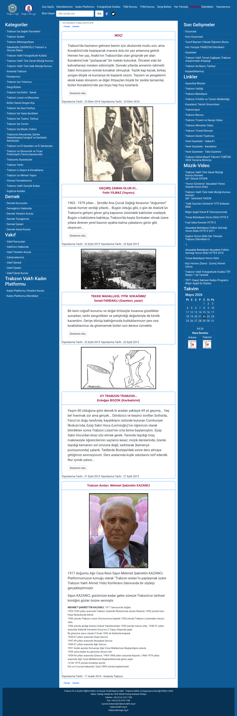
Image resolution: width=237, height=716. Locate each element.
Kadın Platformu (84, 6)
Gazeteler (190, 52)
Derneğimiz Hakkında (19, 208)
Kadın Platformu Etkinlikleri (22, 296)
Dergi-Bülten (164, 6)
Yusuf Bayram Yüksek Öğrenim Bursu (207, 42)
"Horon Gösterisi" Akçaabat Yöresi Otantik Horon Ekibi (205, 185)
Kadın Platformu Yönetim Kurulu (25, 290)
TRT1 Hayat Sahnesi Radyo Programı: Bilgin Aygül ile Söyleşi (207, 282)
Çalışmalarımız (15, 257)
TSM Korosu (130, 6)
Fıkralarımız (13, 76)
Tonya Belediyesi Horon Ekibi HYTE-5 (206, 217)
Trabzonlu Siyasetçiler (19, 159)
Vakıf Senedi (14, 262)
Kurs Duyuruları (194, 36)
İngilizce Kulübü (16, 191)
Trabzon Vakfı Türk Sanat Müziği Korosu (30, 60)
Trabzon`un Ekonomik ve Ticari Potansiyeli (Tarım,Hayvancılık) (25, 153)
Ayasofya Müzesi (195, 83)
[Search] (75, 14)
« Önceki (66, 26)
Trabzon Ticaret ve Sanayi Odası (204, 120)
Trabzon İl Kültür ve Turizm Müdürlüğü (207, 99)
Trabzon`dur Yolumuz (19, 81)
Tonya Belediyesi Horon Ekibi (202, 258)
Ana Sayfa (48, 6)
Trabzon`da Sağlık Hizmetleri (23, 31)
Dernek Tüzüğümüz (18, 218)
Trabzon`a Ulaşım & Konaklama (25, 170)
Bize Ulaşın (48, 13)
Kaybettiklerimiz (194, 71)
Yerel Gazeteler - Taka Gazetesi (203, 151)
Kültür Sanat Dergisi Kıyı (21, 102)
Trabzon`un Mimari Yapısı (22, 175)
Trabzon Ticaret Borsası (199, 130)
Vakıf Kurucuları (16, 241)
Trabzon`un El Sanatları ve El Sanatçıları (30, 146)
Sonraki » (76, 26)
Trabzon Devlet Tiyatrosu (199, 136)
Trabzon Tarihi (15, 164)
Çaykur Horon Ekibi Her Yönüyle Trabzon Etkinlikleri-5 (203, 238)
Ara (99, 13)
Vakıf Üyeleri (14, 267)
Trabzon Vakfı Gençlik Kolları (23, 185)
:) (186, 244)
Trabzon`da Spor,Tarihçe (21, 108)
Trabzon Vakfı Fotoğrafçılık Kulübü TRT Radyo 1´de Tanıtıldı (208, 273)
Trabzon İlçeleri (16, 36)
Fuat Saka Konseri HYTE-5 (200, 222)
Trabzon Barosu (194, 114)
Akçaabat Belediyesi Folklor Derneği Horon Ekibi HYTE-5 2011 (206, 229)
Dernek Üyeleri (15, 224)
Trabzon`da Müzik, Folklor (22, 129)
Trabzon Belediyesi (196, 93)
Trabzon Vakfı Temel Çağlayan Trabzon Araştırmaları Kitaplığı (208, 59)
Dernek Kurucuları (17, 203)
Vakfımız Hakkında (18, 246)
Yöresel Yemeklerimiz (19, 180)
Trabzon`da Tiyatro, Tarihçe (22, 118)
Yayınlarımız (223, 6)
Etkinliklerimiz (64, 6)
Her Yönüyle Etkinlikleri (193, 6)
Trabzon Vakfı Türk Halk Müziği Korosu (29, 66)
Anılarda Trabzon (16, 71)
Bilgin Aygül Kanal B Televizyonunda (206, 212)
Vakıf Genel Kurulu (17, 273)
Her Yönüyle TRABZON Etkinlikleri (204, 47)
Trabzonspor (192, 109)
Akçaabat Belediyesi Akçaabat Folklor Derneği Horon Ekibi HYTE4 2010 (207, 251)
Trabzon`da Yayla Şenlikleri (22, 113)
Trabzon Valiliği (194, 88)
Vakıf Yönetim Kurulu (19, 252)
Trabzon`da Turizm (18, 124)
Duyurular (191, 31)
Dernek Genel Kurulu (18, 229)
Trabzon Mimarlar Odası (199, 125)
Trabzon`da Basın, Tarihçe (200, 66)
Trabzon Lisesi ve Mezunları (23, 97)
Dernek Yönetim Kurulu (20, 213)
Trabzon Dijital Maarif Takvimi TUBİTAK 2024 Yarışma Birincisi (208, 158)
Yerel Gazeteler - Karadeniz (201, 146)
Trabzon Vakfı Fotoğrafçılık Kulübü (27, 55)
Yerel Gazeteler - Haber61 (200, 141)
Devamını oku (78, 93)
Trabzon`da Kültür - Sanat (21, 92)
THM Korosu (147, 6)
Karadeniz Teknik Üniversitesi (202, 104)
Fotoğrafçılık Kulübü (108, 6)
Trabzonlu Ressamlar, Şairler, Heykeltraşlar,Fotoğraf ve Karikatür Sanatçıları (27, 137)
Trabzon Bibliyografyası (20, 42)
